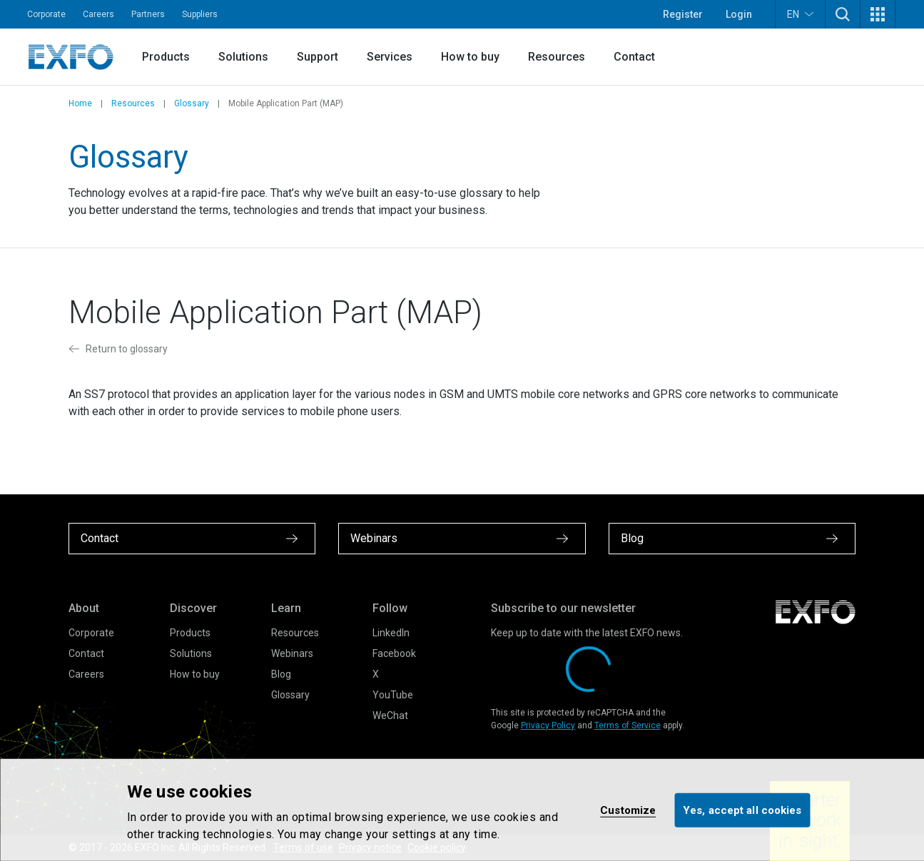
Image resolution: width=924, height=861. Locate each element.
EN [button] (800, 14)
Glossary (191, 103)
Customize (628, 809)
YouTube (392, 694)
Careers (98, 14)
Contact (634, 56)
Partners (148, 14)
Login (739, 14)
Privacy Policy (548, 725)
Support (317, 56)
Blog (281, 674)
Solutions (243, 56)
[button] (843, 14)
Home (80, 103)
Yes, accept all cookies (742, 809)
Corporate (46, 14)
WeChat (390, 715)
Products (166, 56)
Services (389, 56)
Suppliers (200, 14)
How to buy (470, 56)
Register (683, 14)
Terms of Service (627, 725)
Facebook (394, 653)
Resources (556, 56)
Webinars (292, 653)
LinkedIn (391, 632)
